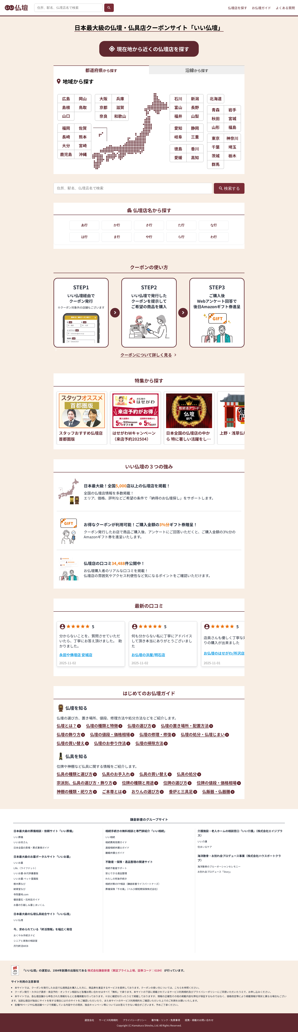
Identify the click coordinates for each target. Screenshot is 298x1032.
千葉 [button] (216, 147)
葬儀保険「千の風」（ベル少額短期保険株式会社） (132, 889)
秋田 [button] (216, 118)
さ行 (149, 225)
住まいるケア (205, 846)
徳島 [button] (178, 149)
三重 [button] (195, 137)
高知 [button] (195, 157)
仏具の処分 (187, 774)
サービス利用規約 (108, 1020)
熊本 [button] (83, 137)
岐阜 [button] (178, 137)
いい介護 (202, 841)
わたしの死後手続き (116, 878)
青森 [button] (216, 110)
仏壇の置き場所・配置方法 (185, 726)
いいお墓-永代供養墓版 (26, 873)
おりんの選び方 (145, 792)
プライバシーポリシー (135, 1020)
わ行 (213, 237)
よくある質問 (285, 7)
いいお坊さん (21, 842)
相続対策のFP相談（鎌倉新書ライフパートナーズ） (133, 883)
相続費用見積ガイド (116, 842)
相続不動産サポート (116, 868)
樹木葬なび (19, 883)
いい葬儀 (18, 837)
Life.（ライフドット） (25, 868)
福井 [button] (178, 116)
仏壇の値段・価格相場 (110, 734)
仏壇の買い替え (71, 743)
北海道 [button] (216, 98)
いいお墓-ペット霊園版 (26, 878)
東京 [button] (216, 138)
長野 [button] (195, 107)
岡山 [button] (83, 98)
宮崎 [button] (83, 145)
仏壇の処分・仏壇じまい (203, 734)
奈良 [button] (103, 116)
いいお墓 (18, 862)
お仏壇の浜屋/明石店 (148, 654)
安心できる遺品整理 (116, 873)
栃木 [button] (232, 156)
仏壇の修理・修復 (155, 734)
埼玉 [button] (232, 147)
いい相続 (110, 837)
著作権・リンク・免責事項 (165, 1020)
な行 (213, 225)
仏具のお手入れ (116, 774)
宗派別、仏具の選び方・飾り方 (84, 783)
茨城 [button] (216, 156)
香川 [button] (195, 149)
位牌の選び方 (175, 783)
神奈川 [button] (232, 138)
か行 (117, 225)
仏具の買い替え (153, 774)
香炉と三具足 (181, 792)
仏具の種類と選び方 (75, 774)
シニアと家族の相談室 (25, 940)
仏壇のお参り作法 (110, 743)
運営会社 (89, 1020)
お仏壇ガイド (261, 7)
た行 (181, 225)
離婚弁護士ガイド (115, 852)
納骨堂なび (19, 889)
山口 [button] (66, 116)
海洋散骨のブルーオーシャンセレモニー (219, 866)
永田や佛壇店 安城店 (75, 654)
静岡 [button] (195, 128)
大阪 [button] (103, 98)
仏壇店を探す (237, 7)
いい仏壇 (18, 920)
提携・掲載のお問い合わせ (199, 1020)
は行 (84, 237)
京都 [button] (103, 107)
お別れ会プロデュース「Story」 (215, 871)
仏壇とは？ (67, 726)
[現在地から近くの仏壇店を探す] (149, 49)
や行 (149, 237)
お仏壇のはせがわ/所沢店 (224, 653)
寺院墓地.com (21, 894)
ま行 (117, 237)
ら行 (181, 237)
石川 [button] (178, 98)
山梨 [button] (195, 116)
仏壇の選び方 (139, 726)
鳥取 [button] (83, 107)
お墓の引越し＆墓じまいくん (29, 904)
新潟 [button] (195, 98)
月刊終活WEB (21, 945)
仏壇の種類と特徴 (102, 726)
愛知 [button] (178, 128)
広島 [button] (66, 98)
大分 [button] (66, 145)
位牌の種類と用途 (138, 783)
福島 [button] (232, 127)
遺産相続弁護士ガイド (117, 847)
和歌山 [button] (120, 116)
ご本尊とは (112, 792)
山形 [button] (216, 127)
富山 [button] (178, 107)
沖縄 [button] (83, 154)
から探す (101, 70)
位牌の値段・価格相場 (217, 783)
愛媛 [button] (178, 157)
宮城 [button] (232, 118)
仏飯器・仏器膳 (216, 792)
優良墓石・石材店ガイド (27, 899)
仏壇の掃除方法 (149, 743)
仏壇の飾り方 (69, 734)
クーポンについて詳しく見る (146, 354)
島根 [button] (66, 107)
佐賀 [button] (83, 128)
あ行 (84, 225)
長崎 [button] (66, 137)
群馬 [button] (216, 164)
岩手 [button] (232, 110)
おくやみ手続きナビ (24, 935)
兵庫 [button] (120, 98)
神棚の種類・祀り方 (75, 792)
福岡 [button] (66, 128)
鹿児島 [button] (66, 154)
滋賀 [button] (120, 107)
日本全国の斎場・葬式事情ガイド (31, 847)
